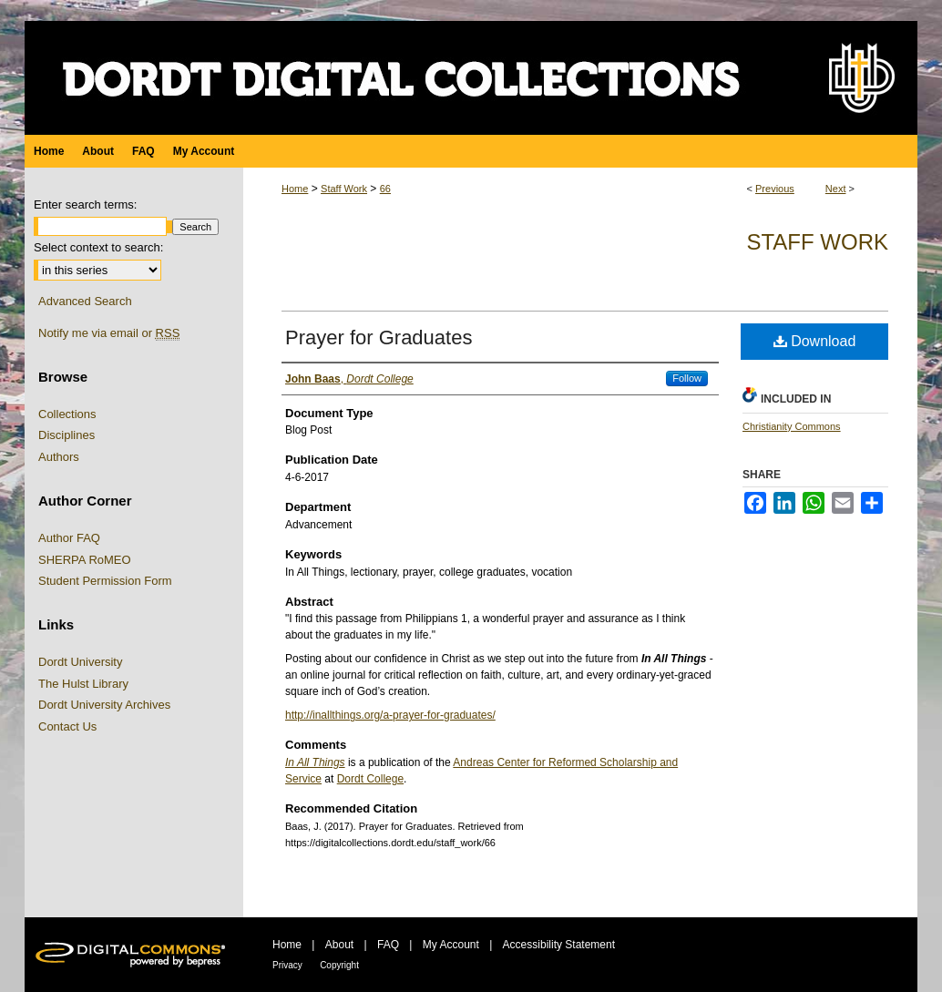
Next (835, 188)
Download (814, 341)
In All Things (315, 762)
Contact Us (67, 726)
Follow (686, 378)
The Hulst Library (83, 683)
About (339, 944)
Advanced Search (85, 301)
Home (295, 188)
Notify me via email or (108, 333)
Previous (774, 188)
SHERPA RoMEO (84, 560)
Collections (67, 414)
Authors (58, 457)
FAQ (388, 944)
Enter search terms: (85, 204)
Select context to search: (98, 247)
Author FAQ (69, 538)
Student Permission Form (105, 581)
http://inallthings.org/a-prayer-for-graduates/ (390, 715)
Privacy (287, 965)
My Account (451, 944)
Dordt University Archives (104, 704)
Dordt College (370, 778)
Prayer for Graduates (378, 337)
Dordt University (80, 662)
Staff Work (344, 188)
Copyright (339, 965)
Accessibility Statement (559, 944)
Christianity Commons (791, 426)
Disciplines (66, 435)
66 (385, 188)
